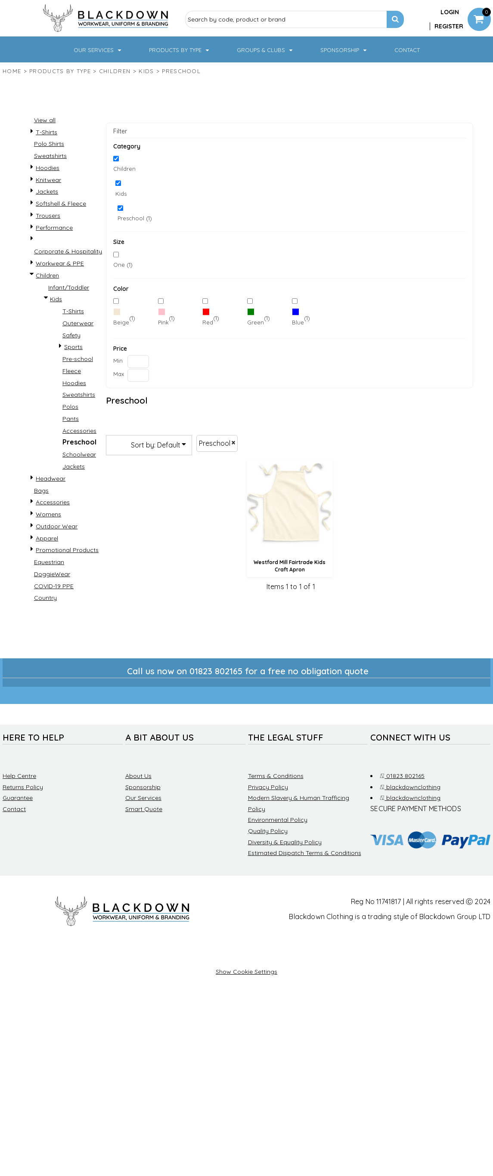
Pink (163, 322)
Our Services (143, 798)
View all (45, 120)
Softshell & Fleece (61, 203)
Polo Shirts (49, 144)
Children (114, 71)
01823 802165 (402, 776)
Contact (14, 809)
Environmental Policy (277, 820)
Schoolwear (79, 454)
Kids (146, 71)
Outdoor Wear (57, 526)
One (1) (123, 264)
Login (449, 12)
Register (448, 26)
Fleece (71, 371)
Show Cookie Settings (246, 971)
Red (207, 322)
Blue (298, 322)
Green (255, 322)
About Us (138, 776)
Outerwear (77, 323)
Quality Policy (268, 831)
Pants (70, 419)
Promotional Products (67, 550)
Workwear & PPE (60, 263)
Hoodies (47, 168)
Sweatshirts (50, 156)
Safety (71, 335)
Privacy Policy (268, 787)
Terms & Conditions (276, 776)
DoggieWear (52, 574)
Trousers (48, 215)
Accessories (79, 431)
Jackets (47, 191)
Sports (73, 347)
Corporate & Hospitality (68, 251)
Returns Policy (23, 787)
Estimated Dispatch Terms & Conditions (304, 853)
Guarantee (18, 798)
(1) (124, 318)
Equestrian (49, 562)
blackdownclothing (410, 787)
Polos (70, 407)
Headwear (50, 478)
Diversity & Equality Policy (285, 842)
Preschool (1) (135, 218)
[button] (98, 49)
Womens (48, 514)
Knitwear (48, 180)
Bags (41, 490)
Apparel (47, 538)
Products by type (60, 71)
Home (12, 71)
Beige (121, 322)
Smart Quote (143, 809)
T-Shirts (46, 132)
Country (45, 598)
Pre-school (77, 359)
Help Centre (19, 776)
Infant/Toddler (68, 287)
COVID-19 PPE (54, 586)
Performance (54, 227)
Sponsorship (143, 787)
